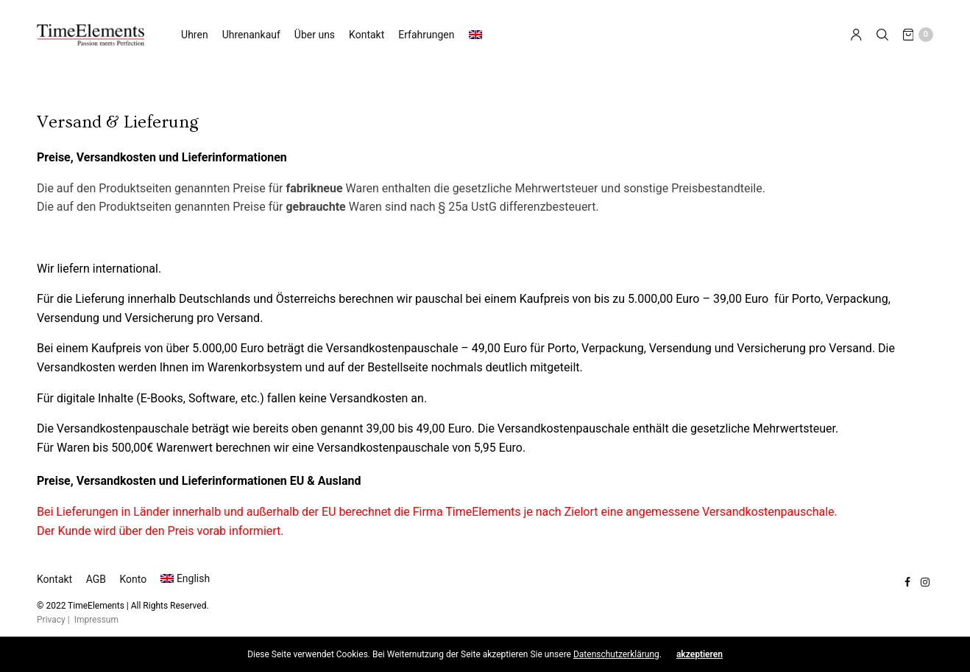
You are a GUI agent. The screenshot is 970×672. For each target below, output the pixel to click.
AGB (96, 579)
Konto (132, 579)
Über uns (314, 35)
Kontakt (366, 35)
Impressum (96, 620)
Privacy (51, 620)
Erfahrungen (426, 35)
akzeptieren (699, 654)
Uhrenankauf (251, 35)
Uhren (194, 35)
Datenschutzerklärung (616, 654)
